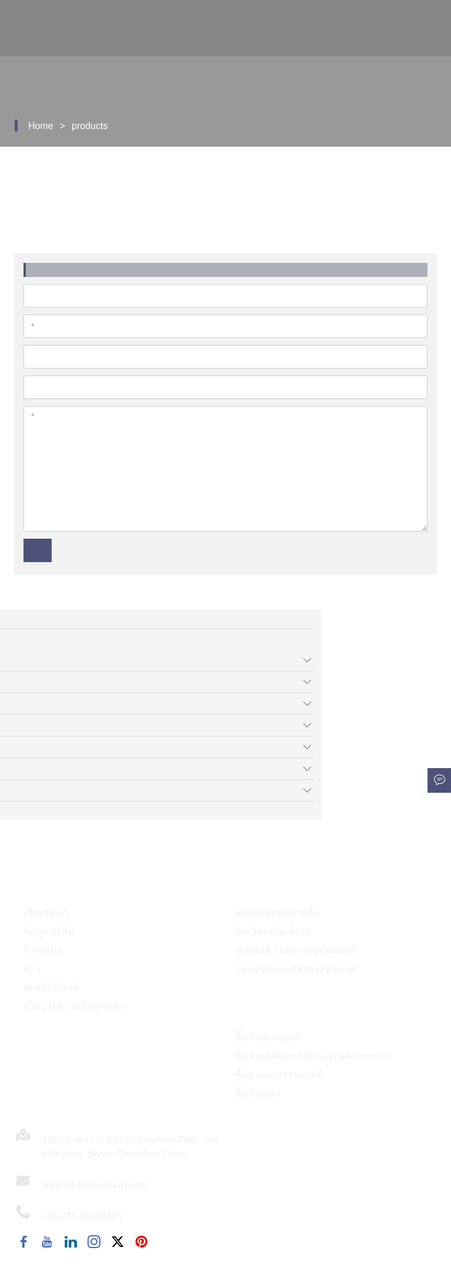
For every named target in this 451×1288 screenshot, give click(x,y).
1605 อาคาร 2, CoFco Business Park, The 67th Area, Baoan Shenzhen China (130, 1147)
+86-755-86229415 (82, 1216)
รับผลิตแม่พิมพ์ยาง (272, 932)
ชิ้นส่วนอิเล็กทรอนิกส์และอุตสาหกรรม (313, 1056)
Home (40, 126)
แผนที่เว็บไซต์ (51, 988)
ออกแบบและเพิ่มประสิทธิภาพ (295, 969)
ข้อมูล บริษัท (49, 932)
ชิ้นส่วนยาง (258, 1093)
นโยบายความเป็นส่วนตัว (73, 1007)
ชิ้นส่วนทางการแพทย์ (278, 1075)
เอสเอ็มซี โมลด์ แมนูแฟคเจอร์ (296, 950)
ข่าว (32, 969)
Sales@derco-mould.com (95, 1185)
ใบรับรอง (42, 950)
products (89, 126)
